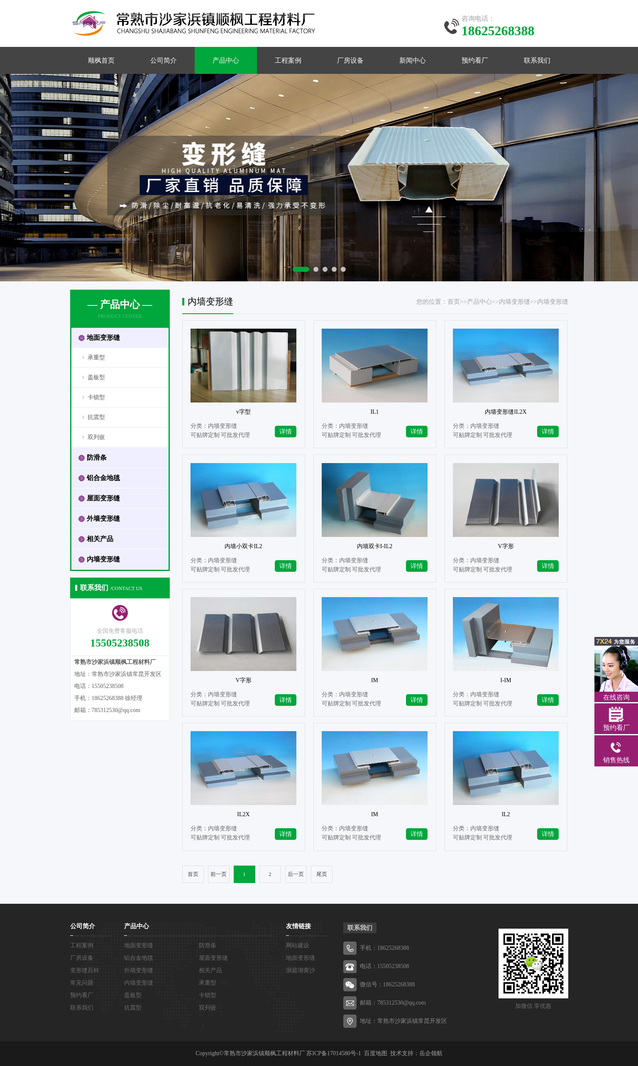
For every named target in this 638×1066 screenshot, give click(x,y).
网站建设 (297, 945)
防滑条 (207, 945)
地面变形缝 (138, 945)
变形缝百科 (84, 970)
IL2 (505, 814)
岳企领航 (430, 1053)
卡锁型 (96, 397)
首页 (453, 301)
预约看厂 (475, 60)
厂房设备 (350, 60)
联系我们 (537, 60)
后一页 (296, 874)
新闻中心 (412, 60)
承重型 (96, 357)
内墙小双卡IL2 (243, 546)
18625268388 (393, 948)
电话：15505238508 (384, 966)
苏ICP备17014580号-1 (333, 1053)
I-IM (505, 680)
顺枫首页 (101, 60)
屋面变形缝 (213, 958)
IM (374, 680)
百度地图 (375, 1053)
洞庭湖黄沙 (300, 970)
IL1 (374, 412)
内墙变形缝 (514, 301)
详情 (285, 431)
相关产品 (210, 970)
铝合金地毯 (138, 958)
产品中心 (226, 60)
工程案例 (288, 60)
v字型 (243, 412)
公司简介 (163, 60)
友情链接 (298, 926)
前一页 (218, 874)
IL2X (243, 814)
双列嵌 (96, 437)
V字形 (505, 546)
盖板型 (96, 377)
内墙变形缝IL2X (505, 412)
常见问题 (81, 983)
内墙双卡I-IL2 (375, 546)
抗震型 (96, 417)
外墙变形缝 (138, 970)
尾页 (321, 874)
